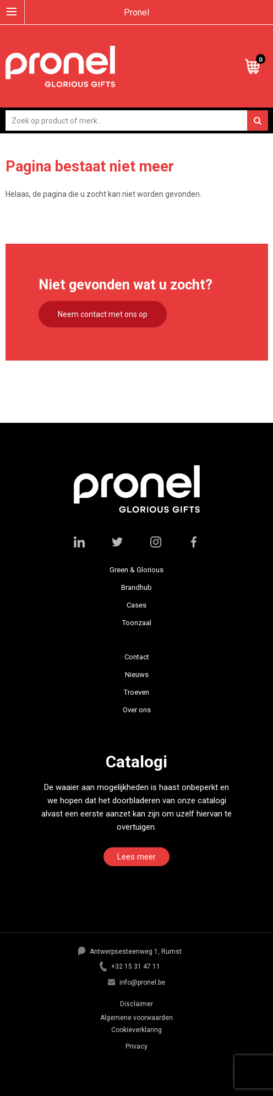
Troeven (136, 692)
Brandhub (136, 587)
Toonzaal (136, 623)
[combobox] (137, 120)
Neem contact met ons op (103, 314)
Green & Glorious (136, 570)
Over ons (137, 710)
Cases (136, 605)
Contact (136, 657)
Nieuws (137, 674)
